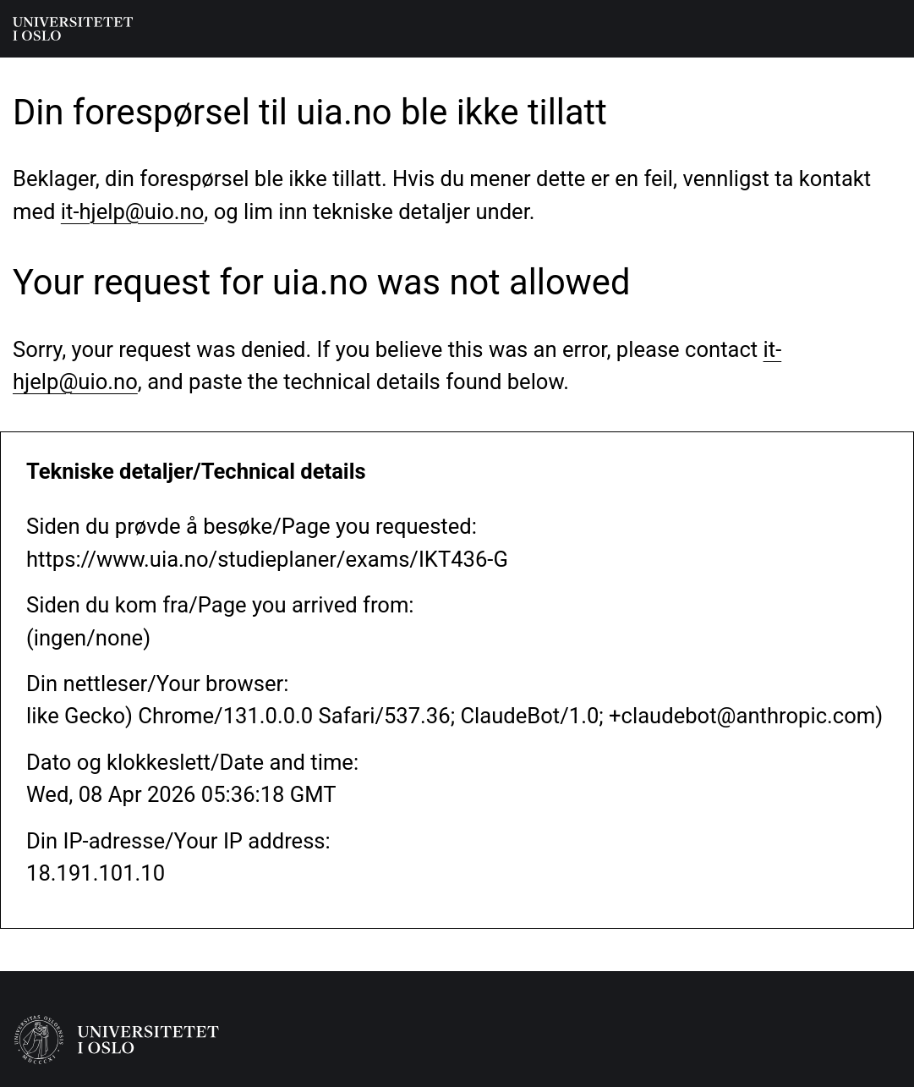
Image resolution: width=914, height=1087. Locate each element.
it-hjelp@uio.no (132, 211)
